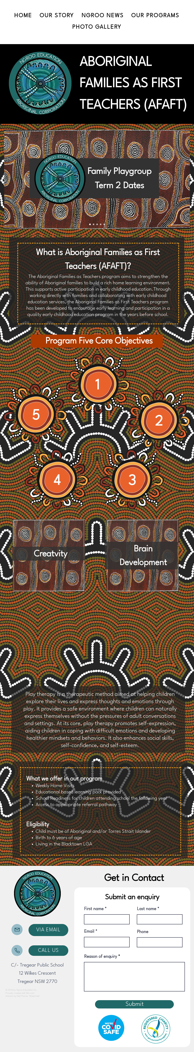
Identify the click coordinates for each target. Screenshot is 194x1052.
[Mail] (17, 929)
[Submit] (134, 1004)
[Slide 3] (93, 224)
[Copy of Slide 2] (100, 224)
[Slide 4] (104, 224)
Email (89, 932)
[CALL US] (48, 950)
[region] (99, 385)
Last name (146, 909)
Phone (142, 932)
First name (94, 909)
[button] (155, 16)
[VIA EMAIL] (48, 930)
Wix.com (30, 993)
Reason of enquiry (100, 957)
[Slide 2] (97, 224)
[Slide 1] (90, 224)
